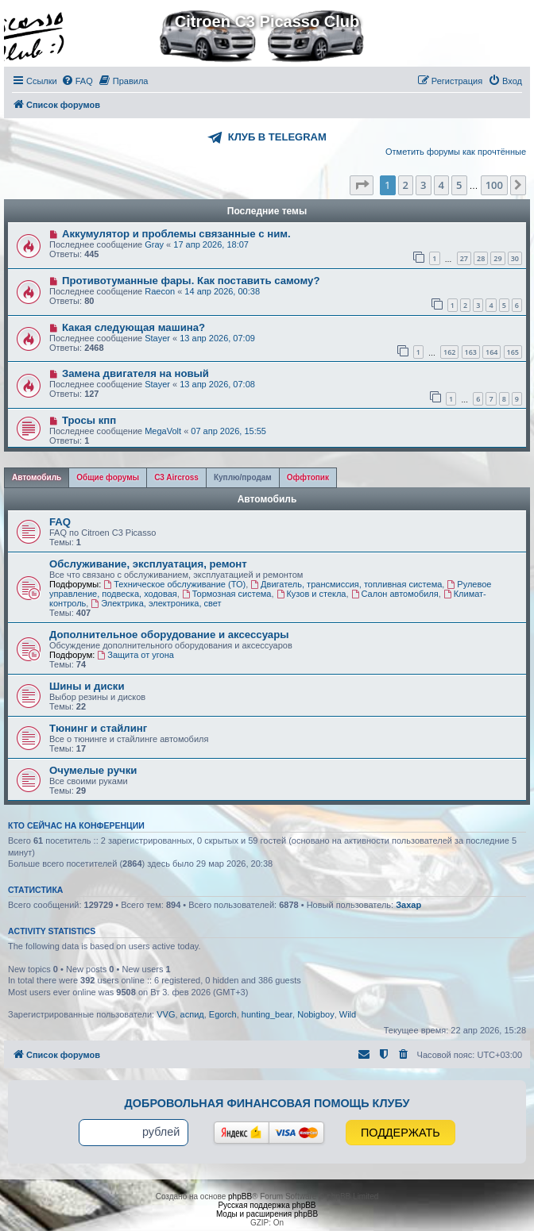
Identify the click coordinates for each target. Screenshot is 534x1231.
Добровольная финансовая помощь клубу (267, 1103)
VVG (166, 1014)
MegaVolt (163, 431)
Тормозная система (227, 593)
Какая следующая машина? (133, 327)
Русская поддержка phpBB (266, 1205)
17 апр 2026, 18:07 (211, 244)
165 (513, 352)
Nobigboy (315, 1014)
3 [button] (423, 185)
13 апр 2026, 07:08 (217, 384)
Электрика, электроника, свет (156, 603)
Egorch (223, 1014)
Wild (347, 1014)
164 (491, 352)
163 (471, 352)
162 (449, 352)
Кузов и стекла (311, 593)
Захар (408, 905)
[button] (361, 184)
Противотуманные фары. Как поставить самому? (191, 281)
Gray (154, 244)
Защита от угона (135, 655)
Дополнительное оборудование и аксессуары (168, 635)
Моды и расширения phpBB (267, 1214)
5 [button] (459, 185)
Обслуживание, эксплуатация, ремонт (148, 564)
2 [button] (405, 185)
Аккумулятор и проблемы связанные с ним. (176, 234)
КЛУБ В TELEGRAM (277, 137)
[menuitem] (77, 80)
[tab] (36, 477)
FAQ (60, 522)
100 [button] (494, 185)
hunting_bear (267, 1014)
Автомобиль (267, 499)
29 (497, 258)
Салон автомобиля (395, 593)
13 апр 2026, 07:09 (217, 338)
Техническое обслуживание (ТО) (174, 584)
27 (464, 258)
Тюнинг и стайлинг (98, 728)
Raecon (160, 291)
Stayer (157, 338)
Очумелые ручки (93, 770)
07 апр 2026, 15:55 (228, 431)
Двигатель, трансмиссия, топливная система (346, 584)
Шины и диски (87, 686)
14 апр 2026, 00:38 (222, 291)
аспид (192, 1014)
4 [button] (441, 185)
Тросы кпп (89, 420)
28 (481, 258)
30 (515, 258)
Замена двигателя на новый (135, 373)
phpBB (240, 1196)
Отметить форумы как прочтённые (455, 151)
